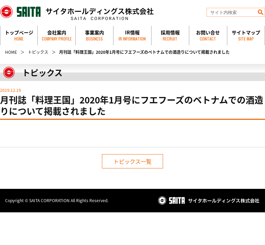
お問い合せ (208, 35)
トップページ (19, 35)
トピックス (38, 52)
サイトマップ (246, 35)
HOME (11, 52)
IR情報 (132, 35)
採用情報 (170, 35)
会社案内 (57, 35)
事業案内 (94, 35)
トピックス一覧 (132, 161)
